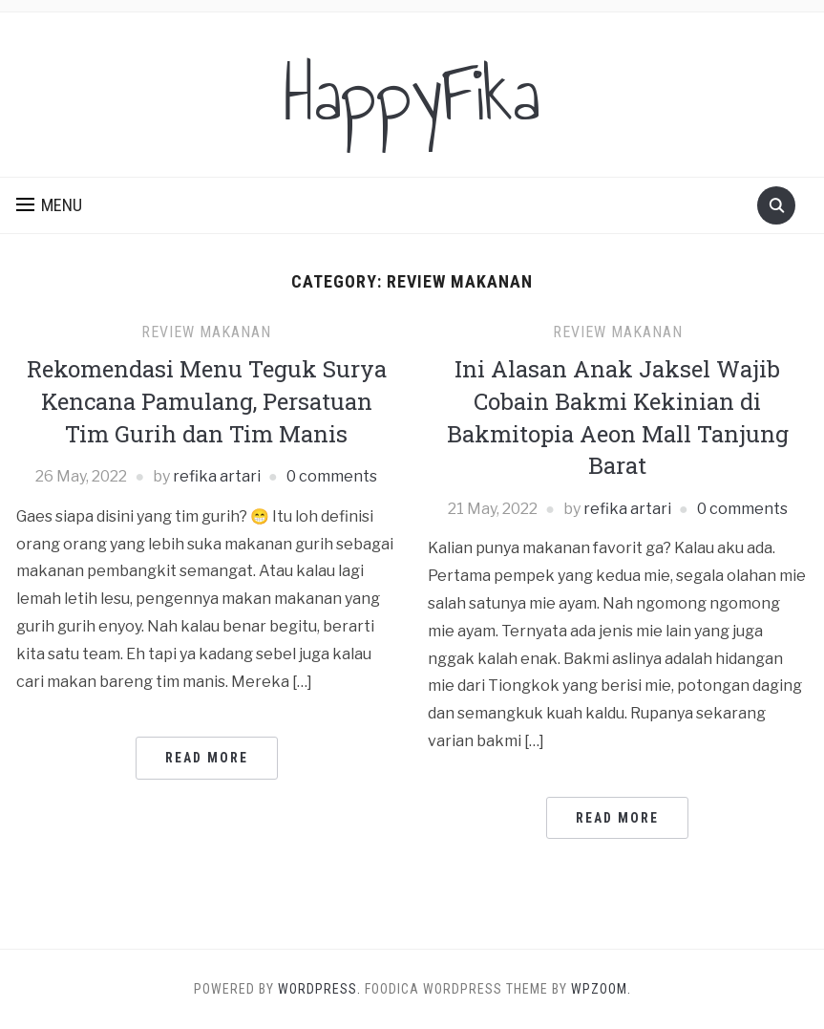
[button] (49, 205)
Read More (206, 757)
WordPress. (319, 989)
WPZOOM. (601, 989)
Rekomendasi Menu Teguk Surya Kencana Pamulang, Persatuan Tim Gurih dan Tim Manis (207, 401)
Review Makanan (206, 332)
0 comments (331, 476)
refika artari (217, 476)
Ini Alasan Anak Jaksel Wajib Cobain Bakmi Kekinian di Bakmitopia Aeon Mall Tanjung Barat (618, 417)
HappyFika (412, 94)
